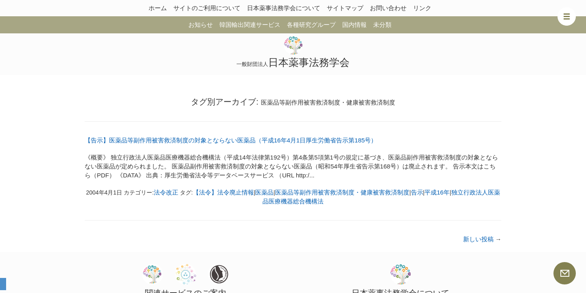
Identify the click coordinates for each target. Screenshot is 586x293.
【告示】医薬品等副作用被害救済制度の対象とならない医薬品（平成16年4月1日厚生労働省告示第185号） (231, 140)
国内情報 (354, 24)
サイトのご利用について (207, 7)
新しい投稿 (482, 239)
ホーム (158, 7)
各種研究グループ (311, 24)
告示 (417, 192)
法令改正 (166, 192)
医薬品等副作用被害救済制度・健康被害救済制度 (342, 192)
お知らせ (200, 24)
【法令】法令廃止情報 (223, 192)
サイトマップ (345, 7)
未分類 (382, 24)
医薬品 (264, 192)
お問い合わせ (388, 7)
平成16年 (437, 192)
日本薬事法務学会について (283, 7)
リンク (422, 7)
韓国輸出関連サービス (249, 24)
